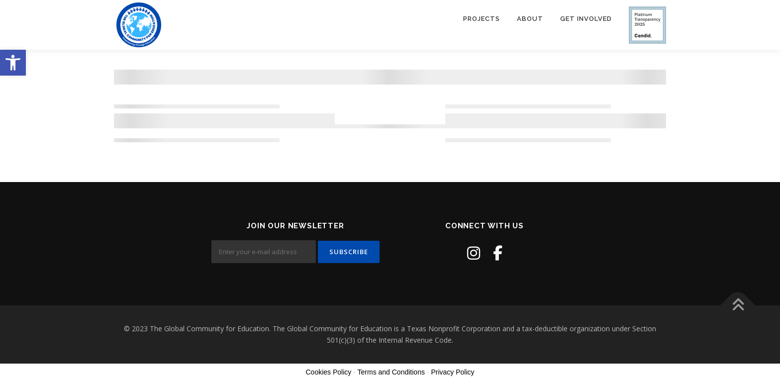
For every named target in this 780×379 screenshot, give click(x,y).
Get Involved (586, 18)
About (530, 18)
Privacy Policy (452, 372)
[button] (13, 63)
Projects (481, 18)
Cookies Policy (328, 372)
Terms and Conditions (391, 372)
